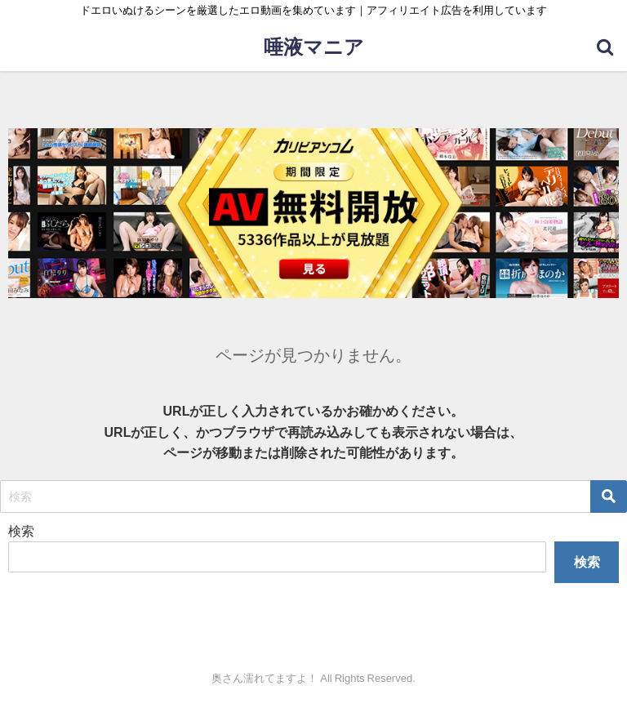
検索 (21, 530)
